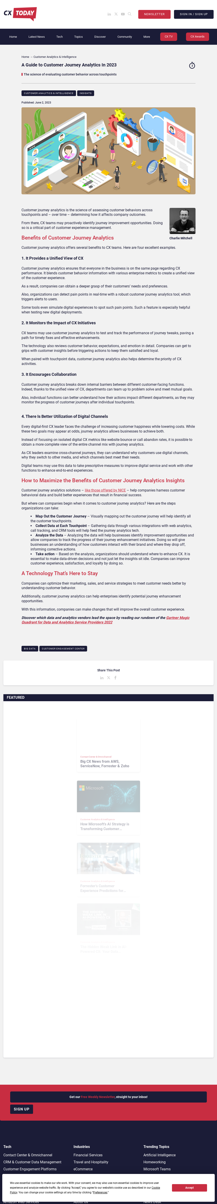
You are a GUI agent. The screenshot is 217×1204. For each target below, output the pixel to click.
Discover (100, 36)
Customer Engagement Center (63, 648)
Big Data (30, 648)
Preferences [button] (100, 1192)
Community (124, 36)
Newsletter (154, 14)
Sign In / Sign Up (194, 14)
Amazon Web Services (21, 1202)
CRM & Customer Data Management (32, 1162)
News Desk (152, 1202)
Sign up (21, 1109)
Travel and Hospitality (91, 1162)
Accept (189, 1187)
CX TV (169, 36)
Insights (86, 93)
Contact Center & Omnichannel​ (27, 1155)
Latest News (37, 36)
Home (13, 36)
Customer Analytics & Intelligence (49, 93)
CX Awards (198, 36)
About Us (81, 1202)
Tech (59, 36)
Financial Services (88, 1155)
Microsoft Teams (157, 1169)
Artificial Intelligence (159, 1155)
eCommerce (83, 1169)
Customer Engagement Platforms (30, 1169)
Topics (78, 36)
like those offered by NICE (105, 490)
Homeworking (154, 1162)
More (146, 36)
